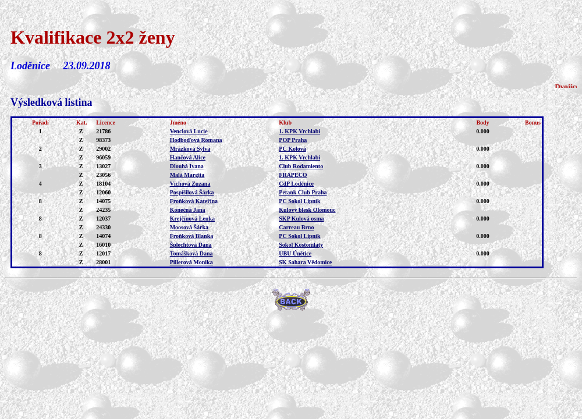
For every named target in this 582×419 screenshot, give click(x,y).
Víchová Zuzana (190, 183)
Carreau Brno (296, 227)
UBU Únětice (295, 253)
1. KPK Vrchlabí (299, 131)
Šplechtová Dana (191, 245)
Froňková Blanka (192, 236)
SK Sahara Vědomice (305, 262)
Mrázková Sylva (190, 148)
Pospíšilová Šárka (192, 192)
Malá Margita (187, 175)
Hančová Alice (187, 157)
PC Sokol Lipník (299, 201)
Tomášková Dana (191, 253)
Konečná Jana (187, 210)
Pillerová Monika (191, 262)
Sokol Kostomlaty (301, 245)
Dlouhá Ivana (187, 166)
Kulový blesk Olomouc (307, 210)
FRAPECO (293, 175)
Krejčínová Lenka (192, 218)
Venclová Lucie (189, 131)
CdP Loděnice (296, 183)
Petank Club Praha (303, 192)
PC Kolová (292, 148)
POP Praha (293, 140)
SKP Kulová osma (301, 218)
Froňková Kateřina (194, 201)
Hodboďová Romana (196, 140)
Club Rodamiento (301, 166)
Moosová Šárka (189, 227)
